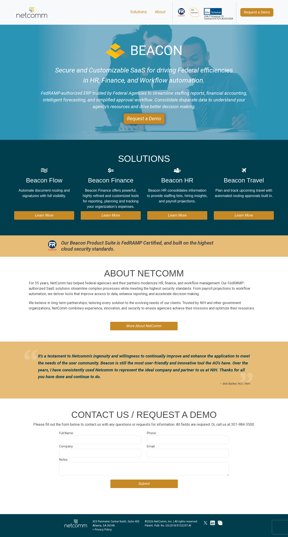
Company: (66, 446)
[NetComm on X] (205, 522)
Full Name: (66, 433)
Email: (151, 446)
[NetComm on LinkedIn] (212, 522)
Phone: (152, 433)
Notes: (63, 459)
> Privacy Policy (102, 529)
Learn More (44, 215)
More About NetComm (144, 326)
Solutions (138, 11)
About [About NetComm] (160, 11)
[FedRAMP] (181, 12)
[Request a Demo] (256, 12)
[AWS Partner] (194, 12)
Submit (144, 484)
